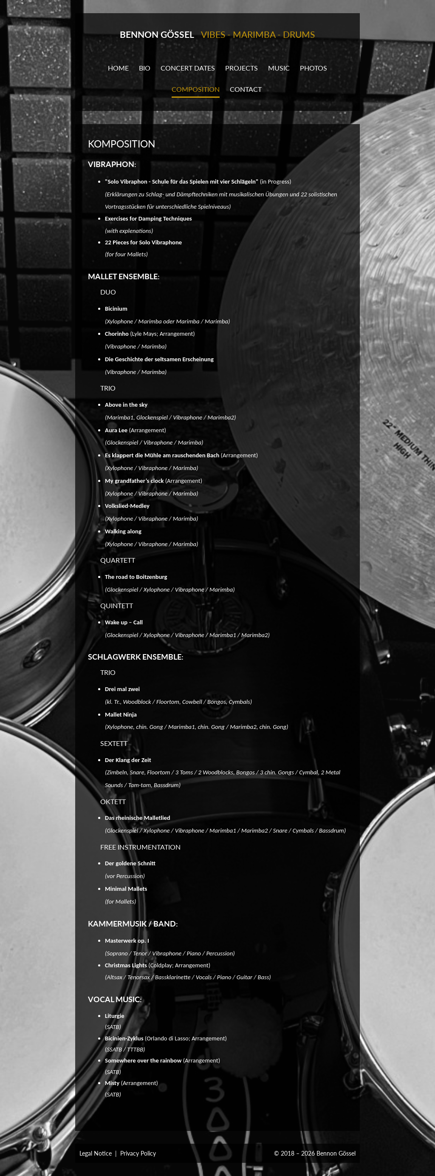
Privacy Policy (138, 1153)
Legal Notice (95, 1153)
